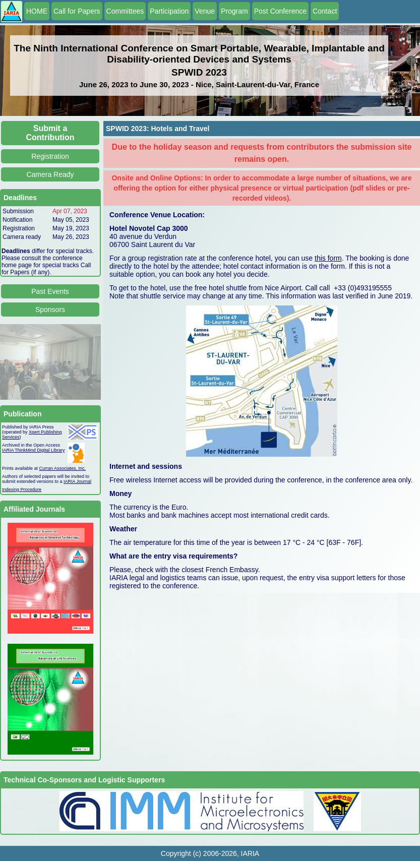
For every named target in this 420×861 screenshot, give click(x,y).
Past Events (50, 291)
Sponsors (50, 309)
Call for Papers (76, 11)
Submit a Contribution (50, 133)
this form (328, 258)
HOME (36, 11)
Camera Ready (50, 174)
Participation (169, 11)
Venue (205, 11)
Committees (125, 11)
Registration (50, 156)
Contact (325, 11)
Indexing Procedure (21, 489)
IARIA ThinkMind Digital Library (33, 450)
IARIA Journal (77, 481)
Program (234, 11)
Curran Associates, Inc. (62, 468)
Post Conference (280, 11)
